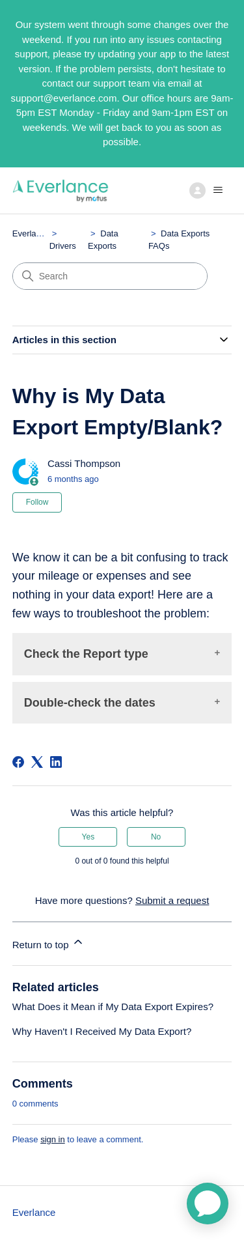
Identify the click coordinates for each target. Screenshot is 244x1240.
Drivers (62, 246)
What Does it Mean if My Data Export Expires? (112, 1006)
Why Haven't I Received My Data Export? (101, 1031)
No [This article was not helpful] (156, 836)
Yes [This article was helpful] (88, 836)
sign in (52, 1139)
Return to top (48, 942)
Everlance (31, 233)
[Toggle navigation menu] (208, 190)
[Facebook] (18, 762)
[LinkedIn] (56, 762)
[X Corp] (37, 762)
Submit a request (172, 900)
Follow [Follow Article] (37, 502)
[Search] (110, 276)
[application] (207, 1203)
